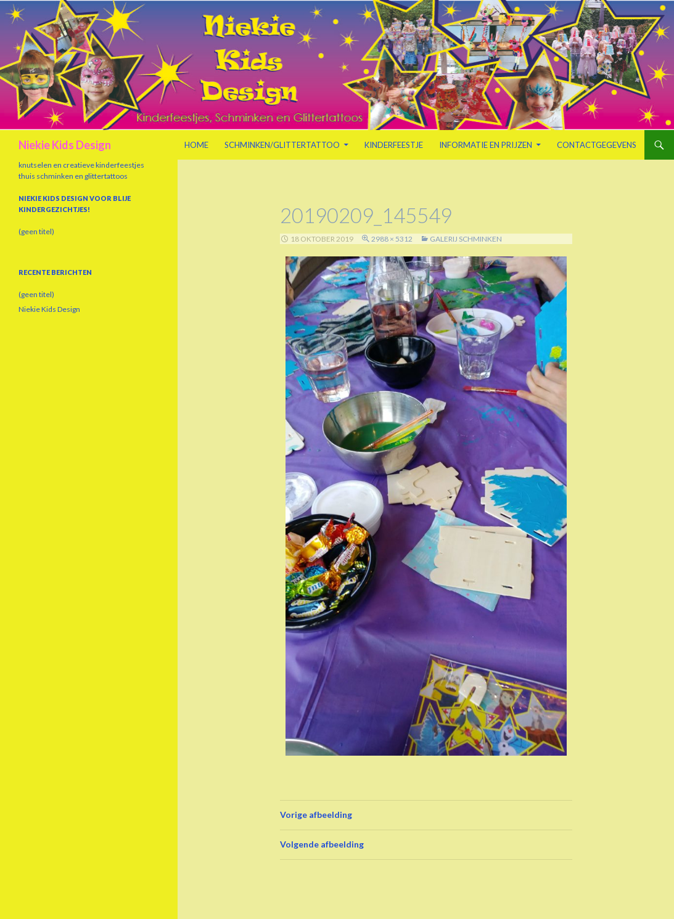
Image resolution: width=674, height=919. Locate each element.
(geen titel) (36, 231)
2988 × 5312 (392, 238)
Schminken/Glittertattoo (282, 145)
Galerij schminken (466, 238)
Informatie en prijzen (485, 145)
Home (196, 145)
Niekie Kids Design (64, 145)
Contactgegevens (596, 145)
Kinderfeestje (393, 145)
